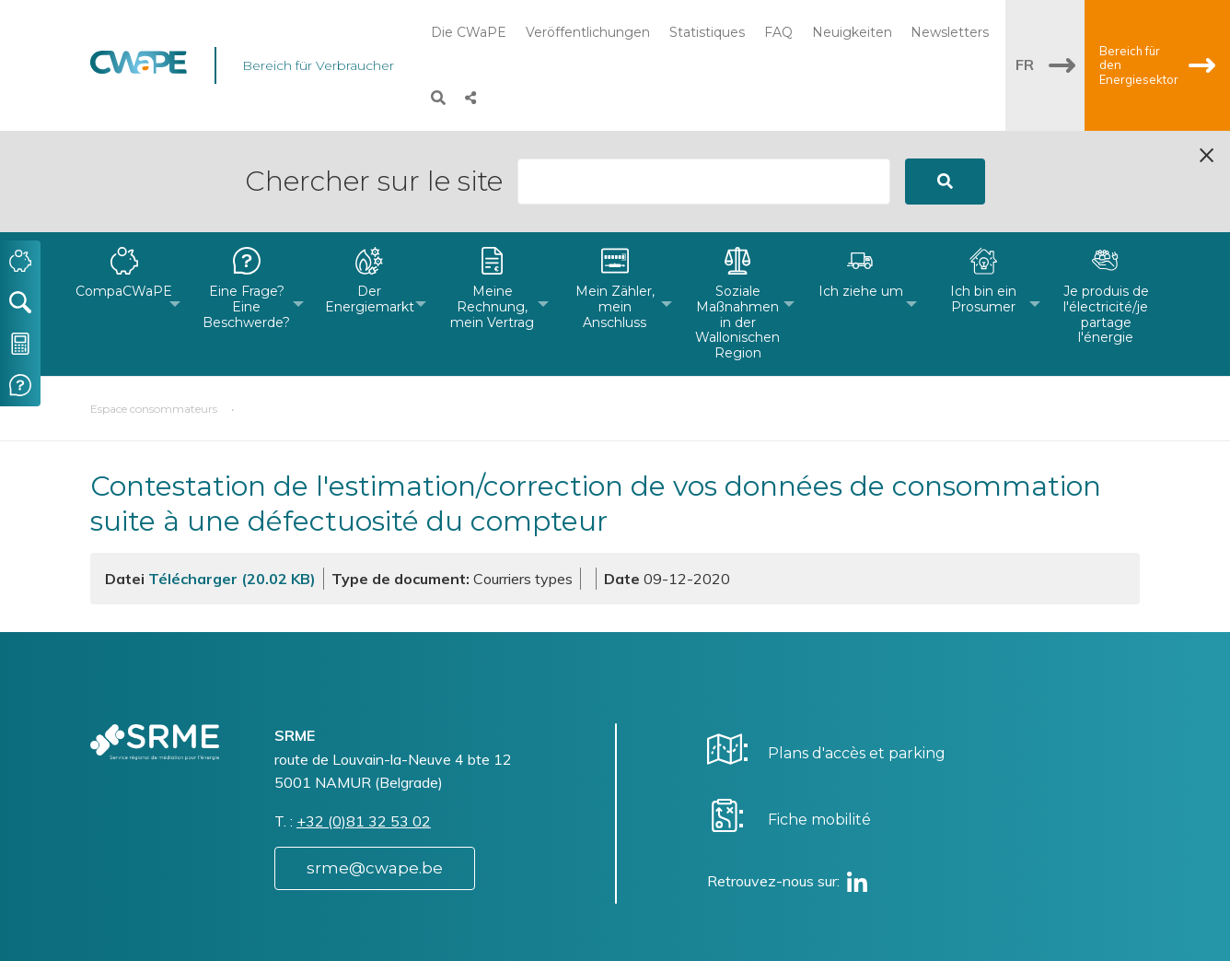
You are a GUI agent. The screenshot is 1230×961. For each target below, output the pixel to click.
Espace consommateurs (153, 307)
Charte (668, 918)
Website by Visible (271, 927)
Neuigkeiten (852, 32)
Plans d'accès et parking (857, 652)
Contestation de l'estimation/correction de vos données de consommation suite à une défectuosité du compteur (595, 402)
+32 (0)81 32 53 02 (363, 719)
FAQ (778, 32)
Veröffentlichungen (588, 32)
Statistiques (707, 32)
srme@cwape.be (375, 766)
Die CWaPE (468, 32)
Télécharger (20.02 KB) (232, 477)
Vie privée (679, 936)
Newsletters (950, 32)
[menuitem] (124, 203)
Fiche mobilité (819, 718)
